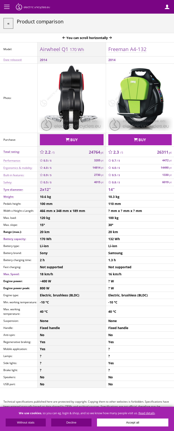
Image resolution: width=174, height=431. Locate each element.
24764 (96, 152)
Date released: (12, 60)
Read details (146, 413)
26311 (164, 152)
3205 (99, 160)
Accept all (132, 422)
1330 (167, 175)
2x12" (45, 189)
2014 (43, 60)
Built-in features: (13, 175)
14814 (98, 168)
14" (111, 189)
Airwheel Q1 (62, 49)
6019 (167, 182)
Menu (7, 7)
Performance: (12, 160)
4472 (167, 160)
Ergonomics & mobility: (17, 168)
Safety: (7, 182)
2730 (99, 175)
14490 (166, 168)
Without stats (25, 422)
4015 (99, 182)
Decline (71, 422)
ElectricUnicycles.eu (33, 7)
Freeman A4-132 (127, 49)
